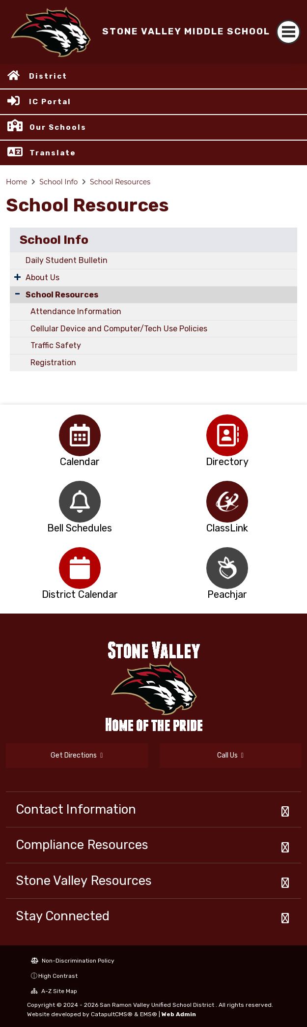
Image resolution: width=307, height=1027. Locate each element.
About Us (42, 277)
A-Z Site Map (54, 991)
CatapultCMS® (112, 1014)
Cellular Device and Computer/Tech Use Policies (118, 328)
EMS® (148, 1014)
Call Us (230, 755)
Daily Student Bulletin (67, 260)
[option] (80, 435)
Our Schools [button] (57, 127)
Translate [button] (52, 152)
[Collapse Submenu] (17, 293)
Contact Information (76, 809)
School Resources (120, 181)
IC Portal (50, 101)
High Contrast (58, 975)
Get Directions (77, 755)
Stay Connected (63, 916)
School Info (58, 181)
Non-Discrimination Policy (72, 960)
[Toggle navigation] (288, 32)
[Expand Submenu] (17, 277)
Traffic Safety (55, 345)
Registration (53, 362)
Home (16, 181)
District (48, 76)
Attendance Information (75, 311)
